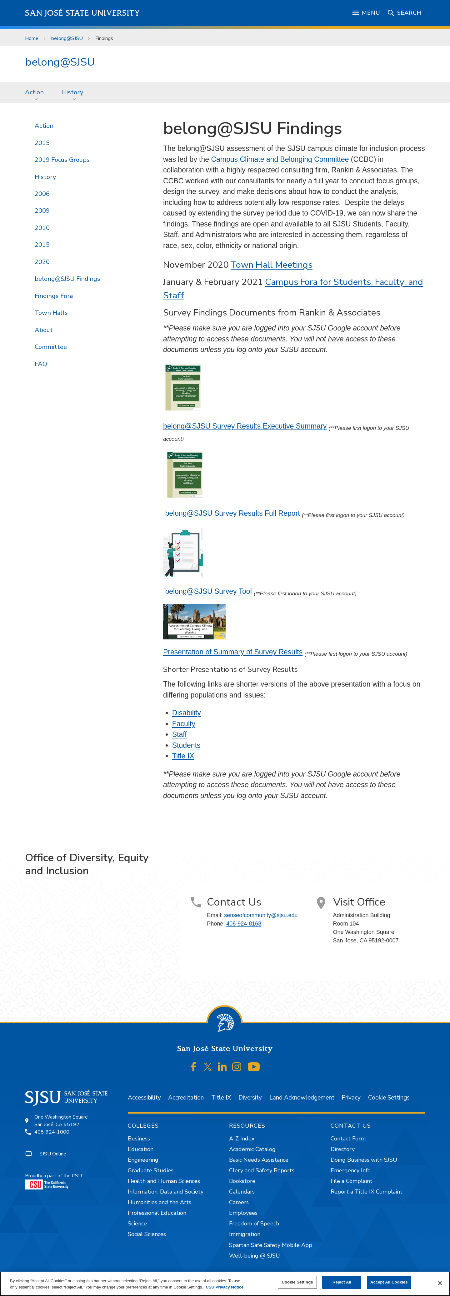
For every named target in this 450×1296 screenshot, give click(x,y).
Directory (343, 1149)
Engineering (143, 1160)
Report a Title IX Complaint (366, 1191)
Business (139, 1138)
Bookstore (242, 1181)
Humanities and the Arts (159, 1202)
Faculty (183, 724)
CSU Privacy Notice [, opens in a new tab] (224, 1287)
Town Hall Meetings (271, 265)
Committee (51, 347)
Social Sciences (147, 1234)
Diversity (250, 1098)
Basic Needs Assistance (258, 1160)
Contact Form (348, 1138)
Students (186, 745)
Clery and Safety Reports (261, 1170)
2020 (42, 262)
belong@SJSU (67, 38)
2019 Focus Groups (62, 160)
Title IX (183, 756)
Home (31, 38)
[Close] (440, 1283)
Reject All (341, 1282)
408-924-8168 (243, 924)
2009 (42, 210)
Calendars (242, 1191)
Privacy (351, 1098)
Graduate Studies (150, 1170)
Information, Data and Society (165, 1191)
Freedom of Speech (254, 1223)
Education (140, 1149)
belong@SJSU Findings (67, 279)
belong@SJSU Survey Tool (208, 591)
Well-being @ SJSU (254, 1255)
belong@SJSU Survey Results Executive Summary (245, 426)
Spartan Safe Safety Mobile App (270, 1245)
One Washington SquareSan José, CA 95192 (61, 1121)
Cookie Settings (389, 1098)
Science (137, 1223)
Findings (104, 38)
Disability (186, 713)
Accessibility (144, 1098)
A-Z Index (241, 1138)
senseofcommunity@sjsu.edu (261, 915)
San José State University (82, 13)
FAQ (41, 364)
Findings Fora (54, 296)
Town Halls (51, 313)
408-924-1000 (51, 1132)
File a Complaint (351, 1181)
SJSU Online (52, 1153)
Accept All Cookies (389, 1282)
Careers (239, 1202)
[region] (225, 1284)
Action (34, 92)
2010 (42, 228)
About (44, 330)
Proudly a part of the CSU (53, 1180)
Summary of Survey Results (257, 652)
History (72, 92)
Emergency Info (351, 1170)
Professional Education (157, 1213)
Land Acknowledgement (301, 1098)
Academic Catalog (252, 1149)
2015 (42, 143)
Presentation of (188, 652)
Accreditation (186, 1098)
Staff (179, 734)
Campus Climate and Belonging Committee (280, 159)
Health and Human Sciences (164, 1181)
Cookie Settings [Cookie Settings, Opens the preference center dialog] (297, 1282)
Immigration (244, 1234)
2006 (42, 194)
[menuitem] (36, 92)
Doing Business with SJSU (364, 1160)
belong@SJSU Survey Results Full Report (232, 513)
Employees (243, 1213)
